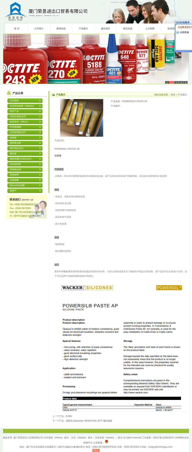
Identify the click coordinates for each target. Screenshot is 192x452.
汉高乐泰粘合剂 (18, 116)
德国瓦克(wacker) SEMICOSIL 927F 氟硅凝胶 (89, 420)
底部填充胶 (15, 143)
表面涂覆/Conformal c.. (21, 159)
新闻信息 (61, 28)
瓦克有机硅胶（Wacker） (22, 106)
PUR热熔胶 (15, 127)
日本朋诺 (14, 100)
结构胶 (13, 137)
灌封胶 (13, 153)
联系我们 (172, 28)
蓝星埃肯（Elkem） (20, 121)
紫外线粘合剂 (16, 148)
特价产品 (14, 111)
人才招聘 (149, 28)
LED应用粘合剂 (17, 132)
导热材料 (14, 174)
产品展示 (83, 28)
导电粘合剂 (15, 169)
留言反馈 (127, 28)
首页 (173, 94)
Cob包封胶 (15, 164)
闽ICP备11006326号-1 (164, 437)
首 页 (16, 28)
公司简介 (38, 28)
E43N (69, 416)
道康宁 (13, 190)
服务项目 (105, 28)
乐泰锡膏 (14, 180)
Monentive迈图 (17, 185)
